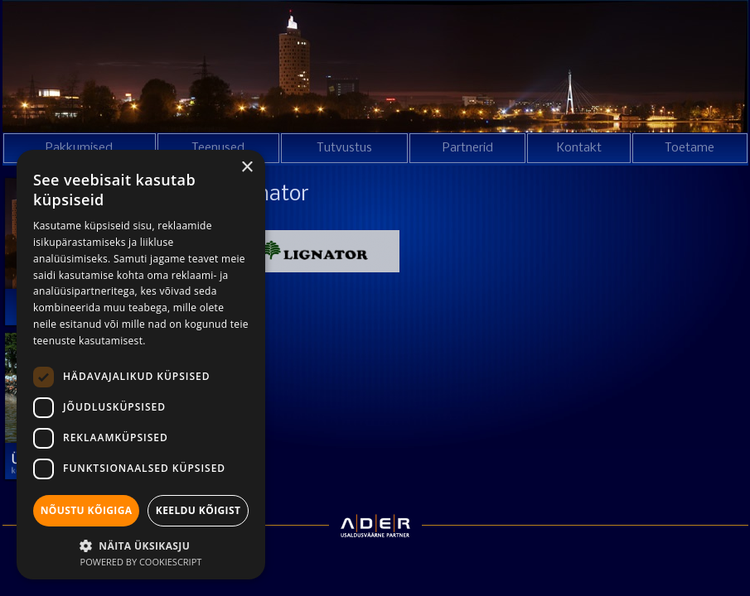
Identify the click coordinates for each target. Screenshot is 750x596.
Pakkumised (79, 148)
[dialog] (141, 364)
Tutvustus (344, 148)
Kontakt (579, 148)
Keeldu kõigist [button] (198, 510)
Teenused (217, 148)
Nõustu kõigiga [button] (87, 510)
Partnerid (468, 148)
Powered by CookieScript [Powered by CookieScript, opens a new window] (141, 561)
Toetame (689, 148)
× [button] (246, 167)
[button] (141, 544)
